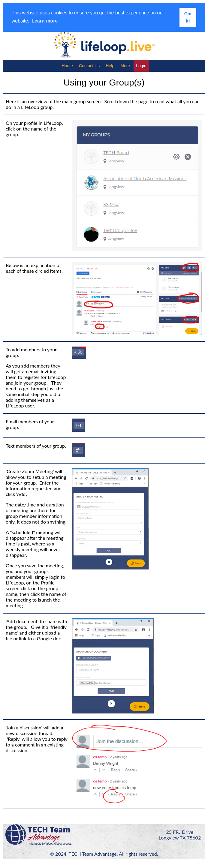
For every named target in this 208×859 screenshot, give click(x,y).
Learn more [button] (45, 20)
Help (110, 65)
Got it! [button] (188, 17)
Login (141, 65)
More (125, 65)
